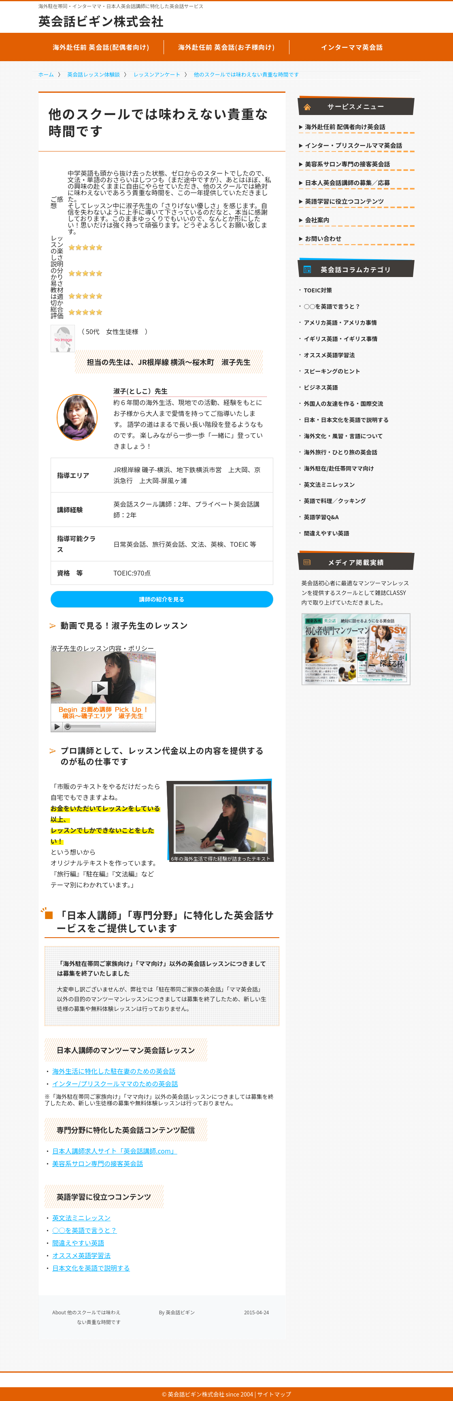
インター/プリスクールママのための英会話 (115, 1083)
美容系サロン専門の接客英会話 (97, 1163)
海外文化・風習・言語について (343, 436)
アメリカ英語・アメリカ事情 (340, 322)
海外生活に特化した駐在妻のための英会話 (113, 1071)
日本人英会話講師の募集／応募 (347, 183)
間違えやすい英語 (78, 1242)
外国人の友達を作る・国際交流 (343, 403)
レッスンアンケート (156, 74)
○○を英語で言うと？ (84, 1230)
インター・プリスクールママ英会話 (353, 145)
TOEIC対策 (318, 290)
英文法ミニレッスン (81, 1217)
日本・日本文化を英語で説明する (346, 420)
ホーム (46, 74)
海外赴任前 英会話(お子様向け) (226, 47)
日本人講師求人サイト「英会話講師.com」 (114, 1151)
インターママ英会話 (352, 47)
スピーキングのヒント (332, 371)
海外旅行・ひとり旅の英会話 (341, 452)
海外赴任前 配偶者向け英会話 (345, 127)
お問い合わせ (323, 239)
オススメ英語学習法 (81, 1255)
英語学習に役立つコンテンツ (344, 201)
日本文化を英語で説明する (91, 1268)
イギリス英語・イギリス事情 (341, 339)
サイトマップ (274, 1394)
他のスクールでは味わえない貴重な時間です (246, 74)
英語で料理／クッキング (335, 501)
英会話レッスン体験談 (93, 74)
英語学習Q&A (321, 517)
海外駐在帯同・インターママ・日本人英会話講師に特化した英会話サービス (121, 6)
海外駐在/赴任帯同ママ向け (339, 468)
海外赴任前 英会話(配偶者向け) (101, 47)
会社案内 (317, 220)
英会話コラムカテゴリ (347, 269)
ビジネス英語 (321, 387)
